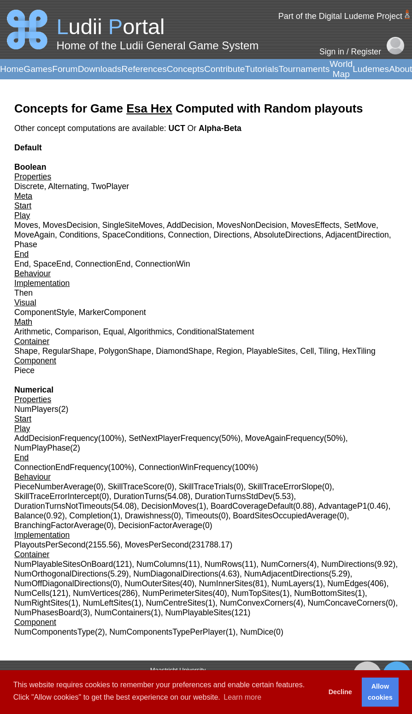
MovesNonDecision (252, 225)
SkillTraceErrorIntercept (56, 496)
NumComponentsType (54, 632)
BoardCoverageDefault (252, 506)
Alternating (67, 186)
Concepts (185, 69)
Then (23, 293)
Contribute (224, 69)
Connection (188, 234)
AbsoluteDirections (287, 234)
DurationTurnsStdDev (234, 496)
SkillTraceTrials (206, 486)
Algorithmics (150, 331)
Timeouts (201, 515)
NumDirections (347, 564)
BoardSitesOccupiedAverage (285, 515)
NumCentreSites (176, 602)
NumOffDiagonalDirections (62, 583)
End (21, 263)
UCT (177, 128)
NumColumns (161, 564)
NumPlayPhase (42, 447)
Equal (113, 331)
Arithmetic (32, 331)
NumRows (223, 564)
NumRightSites (41, 602)
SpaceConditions (133, 234)
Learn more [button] (242, 697)
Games (38, 69)
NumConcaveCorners (347, 602)
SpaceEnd (52, 263)
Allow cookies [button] (380, 692)
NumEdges (347, 583)
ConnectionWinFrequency (185, 467)
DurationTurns (139, 496)
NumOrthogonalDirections (60, 573)
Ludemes (371, 69)
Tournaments (304, 69)
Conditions (78, 234)
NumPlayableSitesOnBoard (63, 564)
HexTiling (359, 351)
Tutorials (261, 69)
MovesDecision (70, 225)
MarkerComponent (112, 312)
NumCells (31, 593)
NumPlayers (36, 409)
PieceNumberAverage (54, 486)
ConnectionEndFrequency (61, 467)
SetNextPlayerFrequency (174, 438)
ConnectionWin (162, 263)
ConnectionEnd (102, 263)
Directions (231, 234)
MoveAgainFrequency (284, 438)
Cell (307, 351)
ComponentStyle (44, 312)
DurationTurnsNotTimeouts (62, 506)
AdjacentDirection (357, 234)
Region (229, 351)
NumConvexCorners (256, 602)
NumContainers (122, 612)
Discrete (29, 186)
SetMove (360, 225)
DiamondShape (184, 351)
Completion (89, 515)
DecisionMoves (168, 506)
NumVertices (96, 593)
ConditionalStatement (215, 331)
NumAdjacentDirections (286, 573)
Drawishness (148, 515)
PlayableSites (271, 351)
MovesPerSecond (157, 544)
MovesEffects (315, 225)
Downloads (100, 69)
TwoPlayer (110, 186)
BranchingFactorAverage (59, 525)
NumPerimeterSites (177, 593)
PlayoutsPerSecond (50, 544)
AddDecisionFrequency (56, 438)
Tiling (327, 351)
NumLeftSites (107, 602)
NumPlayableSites (198, 612)
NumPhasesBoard (47, 612)
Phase (25, 244)
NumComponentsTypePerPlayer (167, 632)
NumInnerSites (226, 583)
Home (12, 69)
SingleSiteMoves (132, 225)
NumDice (256, 632)
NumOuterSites (152, 583)
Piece (24, 370)
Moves (26, 225)
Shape (26, 351)
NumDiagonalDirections (175, 573)
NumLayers (292, 583)
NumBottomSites (324, 593)
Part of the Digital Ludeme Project (340, 16)
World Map (341, 69)
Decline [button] (340, 692)
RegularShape (68, 351)
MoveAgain (34, 234)
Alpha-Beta (220, 128)
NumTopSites (255, 593)
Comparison (77, 331)
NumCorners (284, 564)
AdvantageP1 (342, 506)
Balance (29, 515)
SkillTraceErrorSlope (285, 486)
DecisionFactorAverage (160, 525)
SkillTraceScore (136, 486)
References (144, 69)
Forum (64, 69)
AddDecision (189, 225)
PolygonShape (125, 351)
